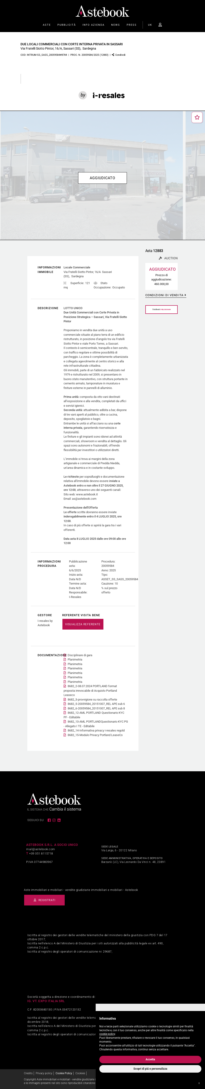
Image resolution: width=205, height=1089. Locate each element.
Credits (28, 1072)
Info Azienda (93, 24)
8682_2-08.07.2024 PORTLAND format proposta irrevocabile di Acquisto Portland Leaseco (90, 690)
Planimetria (75, 659)
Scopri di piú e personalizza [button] (150, 1068)
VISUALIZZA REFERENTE (82, 624)
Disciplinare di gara (80, 654)
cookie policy (107, 1034)
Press (132, 24)
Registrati (47, 899)
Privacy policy (44, 1072)
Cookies (80, 1072)
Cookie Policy (64, 1072)
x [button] (199, 1083)
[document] (150, 1033)
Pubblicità (66, 24)
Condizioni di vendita (164, 294)
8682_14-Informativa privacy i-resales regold (96, 730)
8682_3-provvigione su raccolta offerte (92, 699)
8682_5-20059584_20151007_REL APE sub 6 (96, 703)
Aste (47, 24)
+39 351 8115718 (41, 853)
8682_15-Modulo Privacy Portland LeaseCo (95, 734)
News (115, 24)
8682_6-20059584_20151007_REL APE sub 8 (96, 708)
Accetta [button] (150, 1059)
